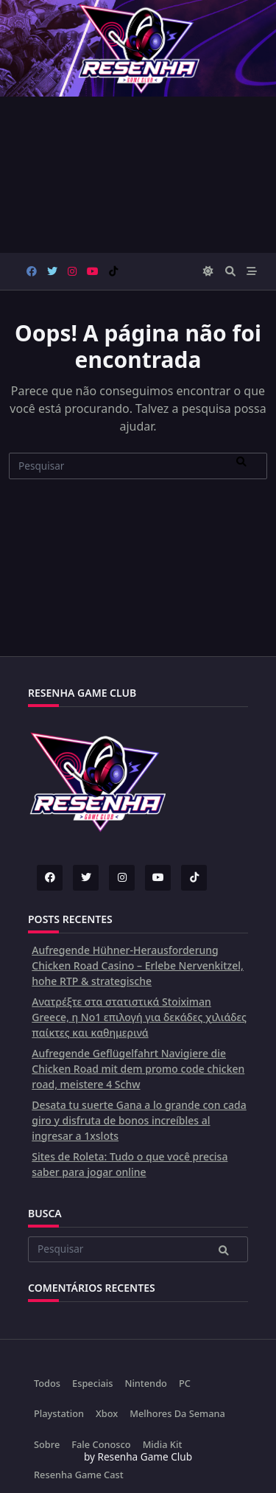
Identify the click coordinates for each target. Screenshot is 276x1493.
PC (185, 1383)
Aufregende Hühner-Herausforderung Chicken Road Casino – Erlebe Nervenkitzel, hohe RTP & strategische (138, 965)
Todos (47, 1383)
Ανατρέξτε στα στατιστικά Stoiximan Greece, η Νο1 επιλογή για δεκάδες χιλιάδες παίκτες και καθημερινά (139, 1017)
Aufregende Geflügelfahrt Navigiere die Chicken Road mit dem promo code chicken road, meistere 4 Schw (138, 1068)
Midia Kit (163, 1444)
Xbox (107, 1413)
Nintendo (145, 1383)
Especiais (92, 1383)
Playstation (59, 1413)
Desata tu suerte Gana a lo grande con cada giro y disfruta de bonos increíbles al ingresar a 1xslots (139, 1120)
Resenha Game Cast (79, 1474)
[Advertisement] (138, 175)
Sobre (47, 1444)
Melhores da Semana (177, 1413)
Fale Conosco (100, 1444)
